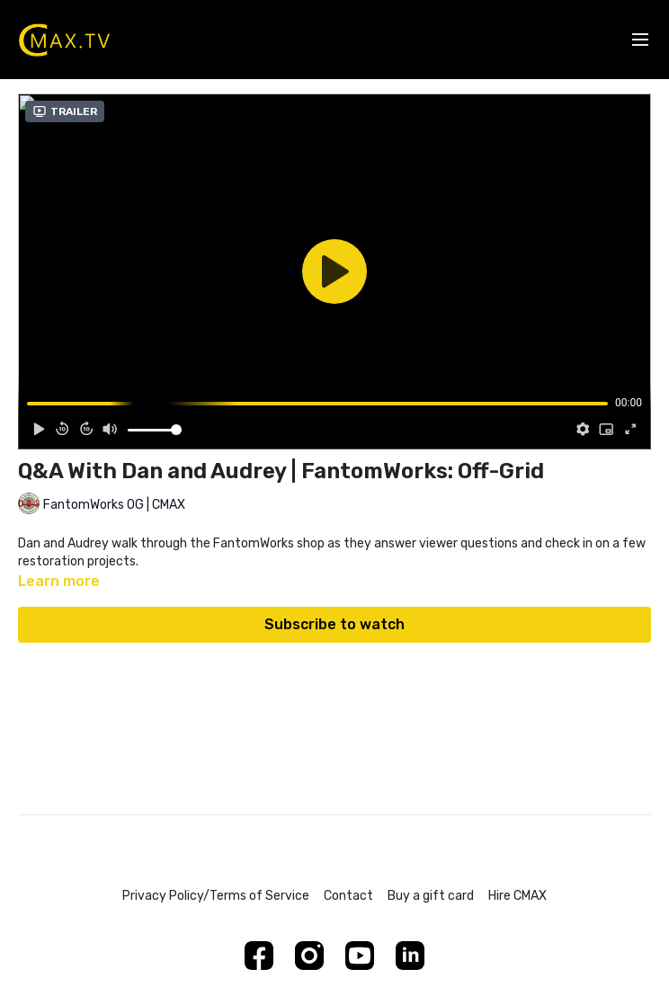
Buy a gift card (431, 895)
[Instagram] (309, 955)
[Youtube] (359, 955)
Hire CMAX (517, 895)
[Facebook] (259, 955)
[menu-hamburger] (640, 40)
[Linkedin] (410, 955)
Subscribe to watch (334, 624)
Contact (348, 895)
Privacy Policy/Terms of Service (215, 895)
